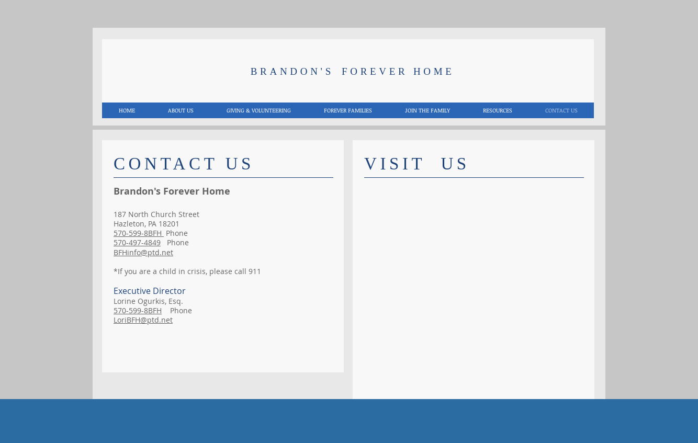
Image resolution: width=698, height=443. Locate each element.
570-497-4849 (137, 242)
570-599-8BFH (139, 233)
